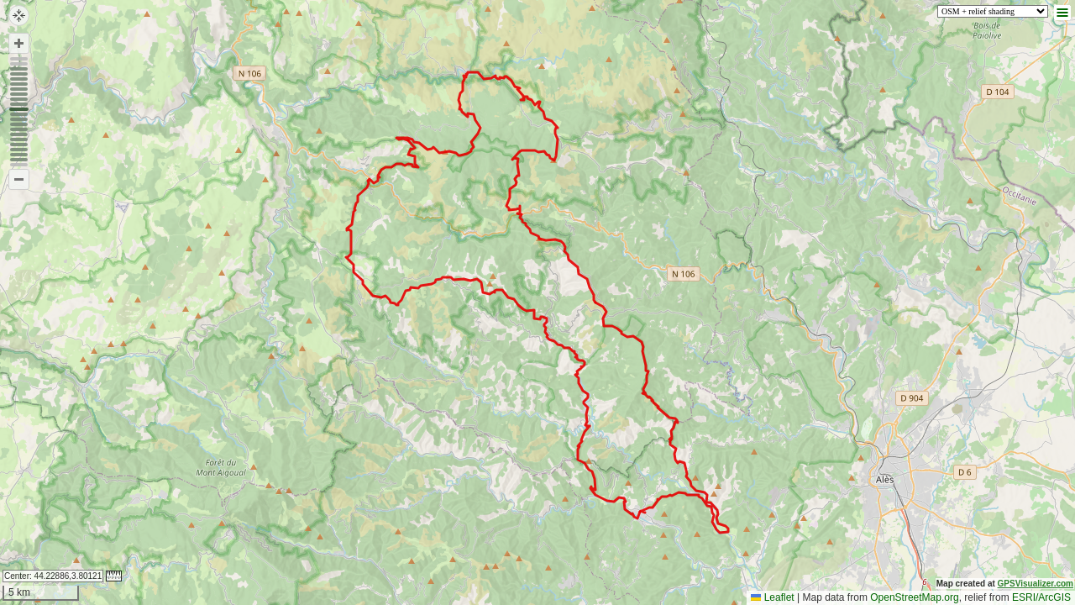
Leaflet (772, 597)
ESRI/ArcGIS (1041, 597)
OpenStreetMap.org (914, 597)
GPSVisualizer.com (1035, 583)
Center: (53, 576)
